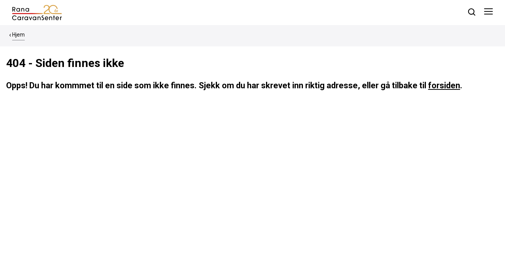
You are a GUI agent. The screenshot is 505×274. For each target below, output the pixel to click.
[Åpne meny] (488, 12)
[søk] (472, 12)
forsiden (444, 85)
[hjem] (37, 12)
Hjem (18, 35)
